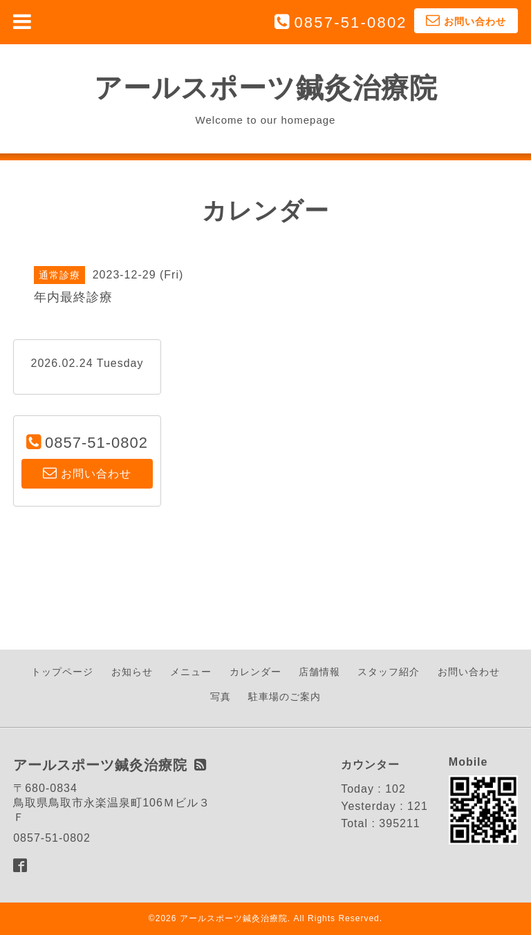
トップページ (62, 671)
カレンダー (255, 671)
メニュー (191, 671)
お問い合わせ (469, 671)
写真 (220, 696)
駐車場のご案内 (284, 696)
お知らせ (132, 671)
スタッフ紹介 (388, 671)
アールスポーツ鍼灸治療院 (266, 88)
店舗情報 (319, 671)
